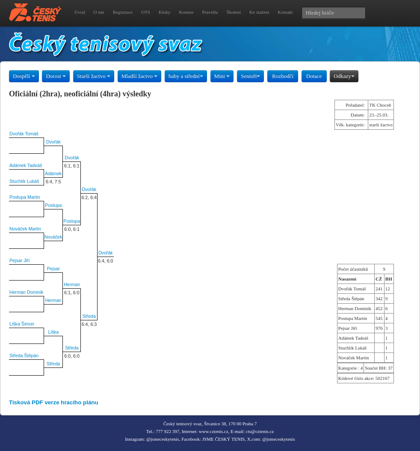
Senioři (250, 76)
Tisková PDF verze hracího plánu (53, 402)
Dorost (56, 76)
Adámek (53, 173)
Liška (53, 332)
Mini (222, 76)
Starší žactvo (93, 76)
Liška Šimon (21, 323)
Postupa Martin (24, 197)
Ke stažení (259, 12)
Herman (72, 284)
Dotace (314, 76)
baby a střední (186, 76)
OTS (145, 12)
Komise (186, 12)
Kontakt (285, 12)
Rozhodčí (282, 76)
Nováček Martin (25, 228)
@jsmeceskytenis (162, 439)
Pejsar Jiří (19, 260)
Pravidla (210, 12)
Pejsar (53, 268)
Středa (89, 316)
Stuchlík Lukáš (24, 181)
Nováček (53, 236)
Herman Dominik (26, 292)
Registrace (123, 12)
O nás (98, 12)
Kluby (165, 12)
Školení (233, 12)
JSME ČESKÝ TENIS (223, 439)
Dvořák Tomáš (23, 133)
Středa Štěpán (23, 355)
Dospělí (24, 76)
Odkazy (344, 76)
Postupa (53, 205)
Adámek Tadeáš (25, 165)
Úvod (79, 12)
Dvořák (53, 141)
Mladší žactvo (139, 76)
